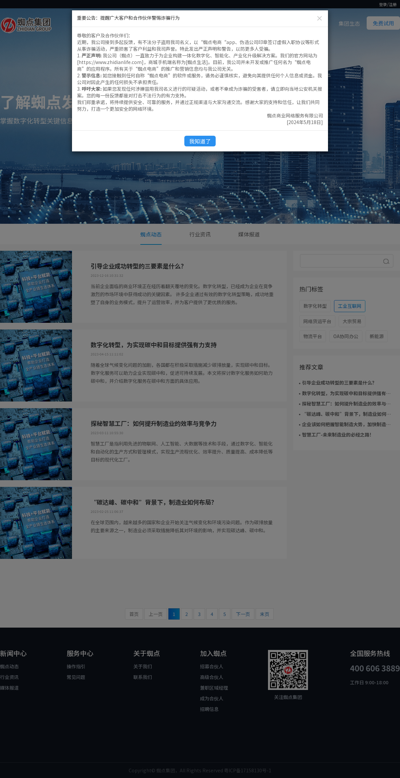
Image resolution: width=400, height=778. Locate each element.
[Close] (319, 18)
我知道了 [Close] (200, 141)
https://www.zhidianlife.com (110, 62)
